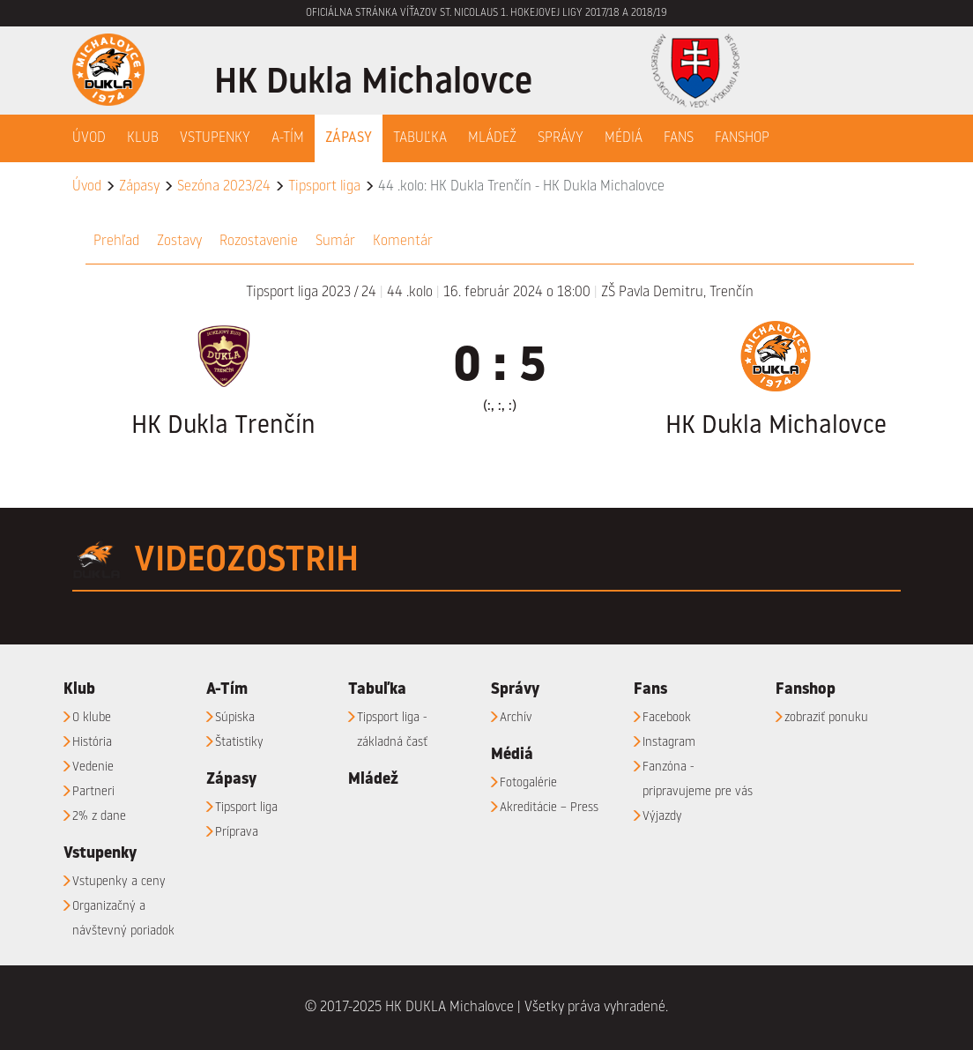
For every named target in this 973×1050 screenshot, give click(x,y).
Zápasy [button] (348, 138)
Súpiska (235, 718)
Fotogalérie (528, 783)
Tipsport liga (324, 187)
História (92, 742)
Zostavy (179, 242)
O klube (91, 718)
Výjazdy (662, 816)
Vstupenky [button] (215, 138)
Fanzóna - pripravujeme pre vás (697, 779)
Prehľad (116, 242)
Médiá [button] (623, 138)
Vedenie (93, 767)
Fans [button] (679, 138)
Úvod (89, 138)
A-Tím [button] (287, 138)
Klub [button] (143, 138)
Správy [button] (560, 138)
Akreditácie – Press (549, 808)
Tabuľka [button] (420, 138)
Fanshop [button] (742, 138)
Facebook (666, 718)
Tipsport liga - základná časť (392, 730)
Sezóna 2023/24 (224, 187)
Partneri (93, 792)
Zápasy (139, 187)
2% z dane (99, 816)
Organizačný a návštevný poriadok (123, 918)
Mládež (492, 138)
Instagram (668, 742)
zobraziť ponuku (826, 718)
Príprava (236, 832)
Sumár (335, 242)
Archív (516, 718)
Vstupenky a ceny (119, 882)
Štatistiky (239, 742)
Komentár (403, 242)
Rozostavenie (258, 242)
